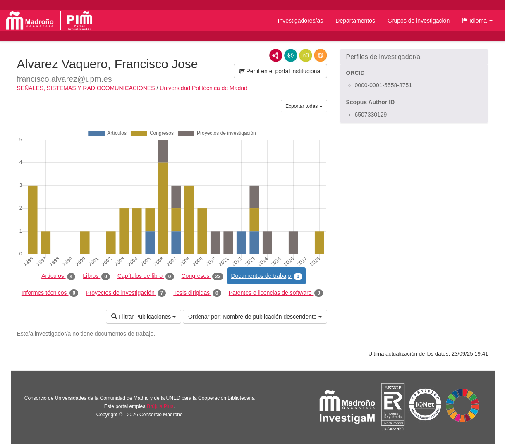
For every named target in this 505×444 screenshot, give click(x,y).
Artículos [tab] (58, 276)
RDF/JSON (320, 55)
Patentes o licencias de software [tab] (276, 293)
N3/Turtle (305, 55)
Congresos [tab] (203, 276)
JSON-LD (290, 55)
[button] (477, 20)
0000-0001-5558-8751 (383, 85)
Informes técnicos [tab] (50, 293)
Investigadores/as (300, 20)
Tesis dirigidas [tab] (197, 293)
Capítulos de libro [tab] (145, 276)
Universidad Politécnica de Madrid (203, 88)
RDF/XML (275, 55)
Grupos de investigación (419, 20)
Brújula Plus (160, 406)
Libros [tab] (96, 276)
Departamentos (355, 20)
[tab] (414, 57)
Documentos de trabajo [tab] (266, 276)
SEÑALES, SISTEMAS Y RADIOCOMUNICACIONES (86, 88)
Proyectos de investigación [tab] (126, 293)
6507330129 (371, 114)
